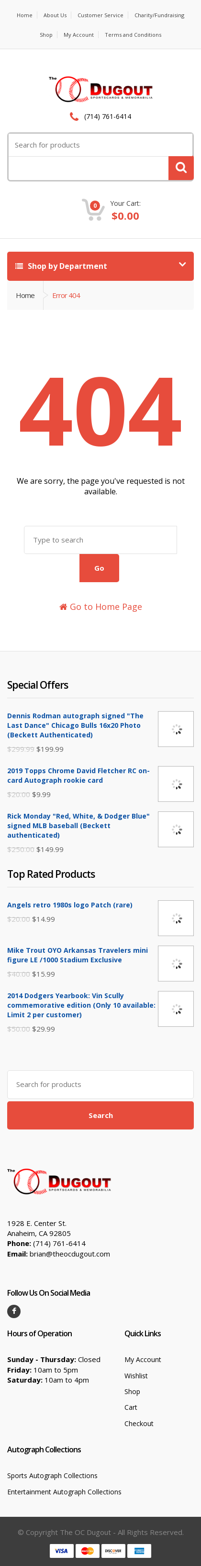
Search (101, 1115)
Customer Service (100, 15)
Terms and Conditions (133, 34)
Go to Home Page (100, 606)
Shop (46, 34)
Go (99, 568)
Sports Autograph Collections (52, 1475)
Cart (130, 1407)
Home (25, 15)
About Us (55, 15)
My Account (79, 34)
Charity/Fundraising (159, 15)
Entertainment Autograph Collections (64, 1491)
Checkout (139, 1423)
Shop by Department (61, 266)
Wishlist (136, 1375)
